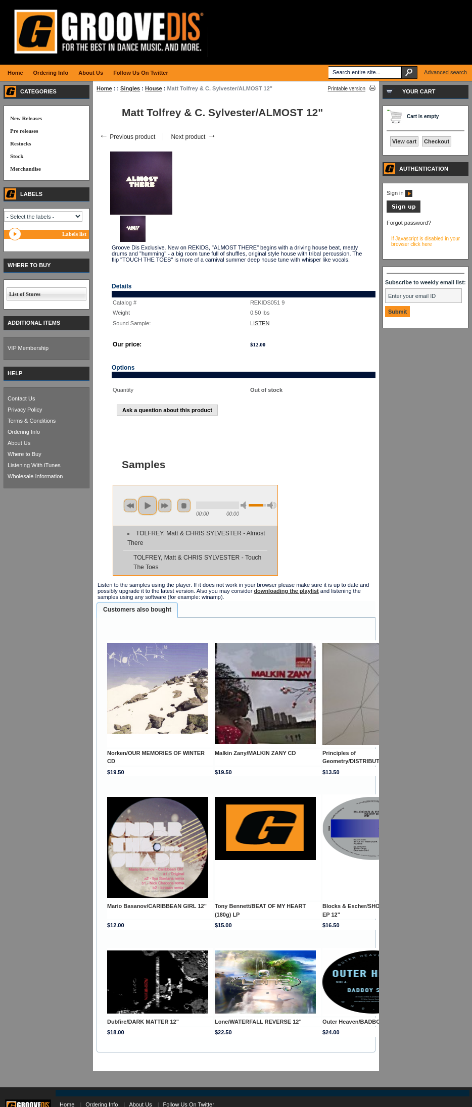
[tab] (137, 610)
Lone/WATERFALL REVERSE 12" (258, 1022)
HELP (15, 373)
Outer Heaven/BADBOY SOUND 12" (369, 1022)
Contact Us (21, 398)
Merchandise (25, 169)
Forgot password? (409, 223)
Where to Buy (24, 454)
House (153, 88)
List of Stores (24, 294)
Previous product (127, 136)
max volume (271, 505)
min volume (245, 505)
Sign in (399, 193)
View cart (404, 141)
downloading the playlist (286, 591)
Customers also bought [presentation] (137, 609)
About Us (19, 443)
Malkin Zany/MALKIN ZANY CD (255, 753)
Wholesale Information (35, 476)
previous (130, 505)
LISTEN (260, 323)
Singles (130, 88)
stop (184, 505)
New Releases (26, 118)
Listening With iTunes (34, 465)
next (165, 505)
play (147, 505)
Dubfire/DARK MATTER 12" (143, 1022)
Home (104, 88)
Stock (16, 156)
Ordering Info (24, 432)
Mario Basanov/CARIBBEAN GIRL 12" (157, 906)
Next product (193, 136)
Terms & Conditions (32, 421)
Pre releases (24, 131)
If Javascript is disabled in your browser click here (425, 241)
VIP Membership (28, 348)
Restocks (20, 143)
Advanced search (445, 72)
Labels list (74, 234)
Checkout (436, 141)
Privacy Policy (25, 410)
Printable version (346, 88)
